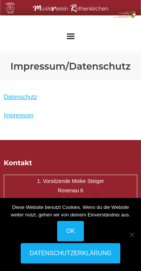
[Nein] (131, 234)
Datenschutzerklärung (71, 253)
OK (70, 231)
